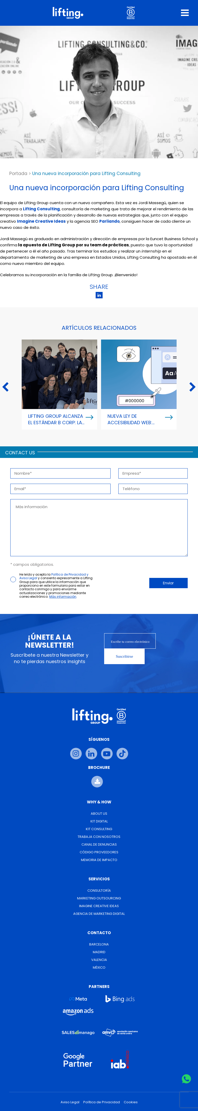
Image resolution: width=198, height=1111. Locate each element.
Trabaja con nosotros (99, 836)
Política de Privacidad (101, 1102)
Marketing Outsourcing (99, 898)
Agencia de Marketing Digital (99, 913)
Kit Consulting (99, 829)
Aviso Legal (70, 1102)
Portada (18, 173)
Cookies (131, 1102)
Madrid (99, 952)
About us (99, 813)
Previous (5, 387)
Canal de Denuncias (99, 844)
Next (192, 387)
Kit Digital (99, 821)
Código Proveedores (99, 852)
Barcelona (99, 944)
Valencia (99, 959)
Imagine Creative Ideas (99, 906)
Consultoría (99, 890)
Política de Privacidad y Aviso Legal (53, 576)
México (99, 967)
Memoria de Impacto (99, 859)
